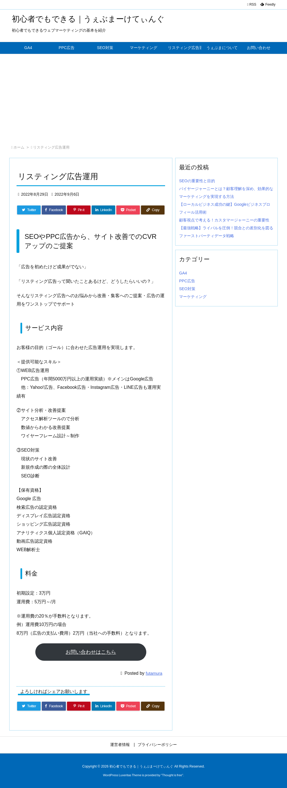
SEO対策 (187, 288)
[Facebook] (54, 209)
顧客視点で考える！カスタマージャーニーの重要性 (224, 220)
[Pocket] (128, 209)
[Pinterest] (79, 209)
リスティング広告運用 (51, 147)
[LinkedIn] (103, 209)
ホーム (18, 147)
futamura (154, 673)
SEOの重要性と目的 (197, 181)
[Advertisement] (143, 96)
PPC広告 (187, 281)
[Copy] (153, 209)
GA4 (183, 273)
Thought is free (172, 775)
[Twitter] (29, 209)
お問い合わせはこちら (91, 652)
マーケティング (193, 296)
